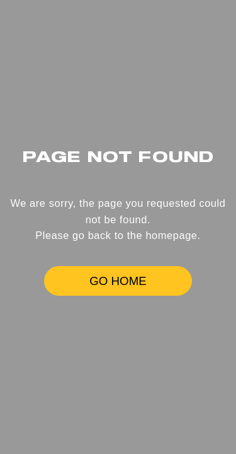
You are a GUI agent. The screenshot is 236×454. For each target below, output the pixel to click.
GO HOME (118, 281)
